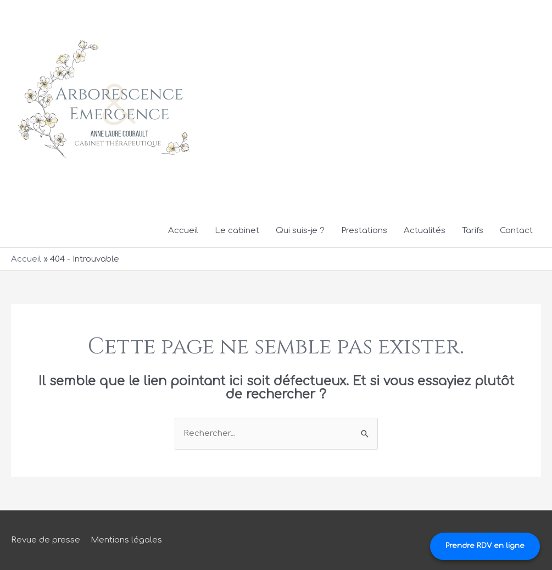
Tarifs (472, 230)
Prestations (364, 230)
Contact (516, 230)
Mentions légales (126, 540)
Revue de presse (45, 540)
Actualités (424, 230)
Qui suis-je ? (300, 230)
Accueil (183, 230)
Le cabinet (237, 230)
